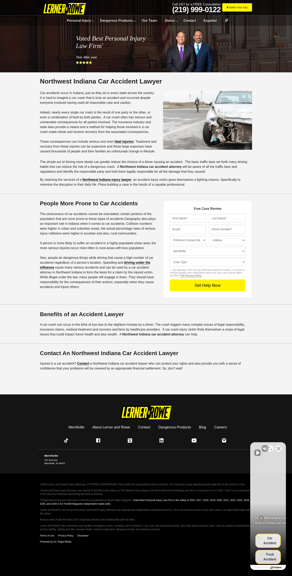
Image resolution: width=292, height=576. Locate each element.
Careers (220, 427)
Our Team (149, 20)
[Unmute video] (220, 446)
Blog (202, 427)
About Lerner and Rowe (111, 427)
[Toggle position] (270, 446)
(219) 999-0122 (196, 10)
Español (210, 20)
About (170, 20)
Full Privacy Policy (191, 275)
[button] (67, 440)
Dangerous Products (116, 20)
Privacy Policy (65, 535)
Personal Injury (79, 20)
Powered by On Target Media (55, 541)
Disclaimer (83, 535)
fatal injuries (124, 141)
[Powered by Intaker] (257, 567)
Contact (190, 20)
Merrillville (76, 427)
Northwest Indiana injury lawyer (107, 179)
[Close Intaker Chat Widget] (278, 446)
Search (224, 20)
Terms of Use (47, 535)
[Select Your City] (237, 7)
